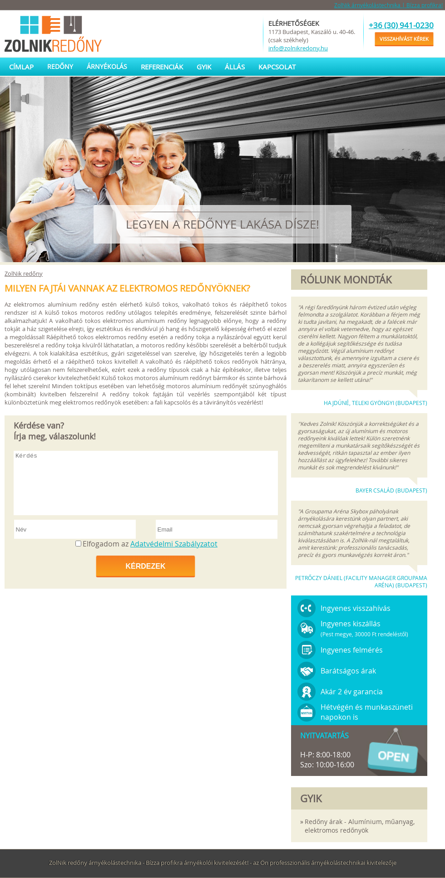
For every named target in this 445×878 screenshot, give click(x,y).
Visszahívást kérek (404, 38)
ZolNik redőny (24, 273)
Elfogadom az (150, 544)
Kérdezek (145, 566)
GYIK (204, 66)
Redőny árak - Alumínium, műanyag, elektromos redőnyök (360, 825)
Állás (235, 66)
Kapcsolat (277, 66)
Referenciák (162, 66)
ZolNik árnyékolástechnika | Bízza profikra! (388, 5)
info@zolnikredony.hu (298, 48)
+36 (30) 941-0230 (401, 25)
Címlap (21, 66)
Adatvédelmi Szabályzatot (174, 544)
